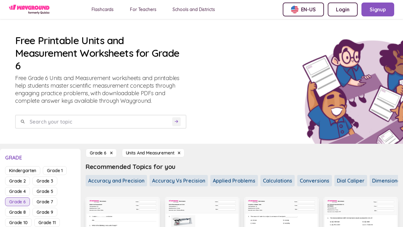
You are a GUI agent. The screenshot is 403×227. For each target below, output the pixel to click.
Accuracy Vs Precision (178, 181)
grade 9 (45, 212)
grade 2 (17, 181)
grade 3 (45, 181)
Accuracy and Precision (116, 181)
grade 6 (17, 202)
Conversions (314, 181)
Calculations (277, 181)
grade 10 (18, 222)
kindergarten (22, 170)
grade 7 (45, 202)
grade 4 (17, 191)
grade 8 (17, 212)
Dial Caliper (351, 181)
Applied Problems (234, 181)
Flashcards (103, 9)
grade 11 (47, 222)
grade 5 (45, 191)
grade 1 (55, 170)
